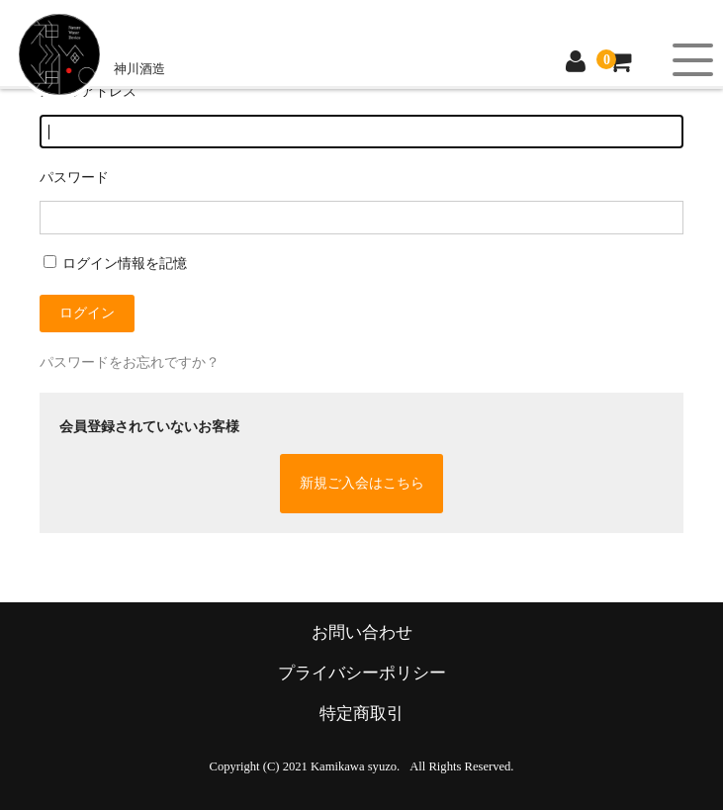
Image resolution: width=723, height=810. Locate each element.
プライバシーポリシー (362, 673)
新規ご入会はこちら (362, 483)
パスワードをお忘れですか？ (130, 362)
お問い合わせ (362, 632)
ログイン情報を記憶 (116, 263)
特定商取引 (361, 713)
